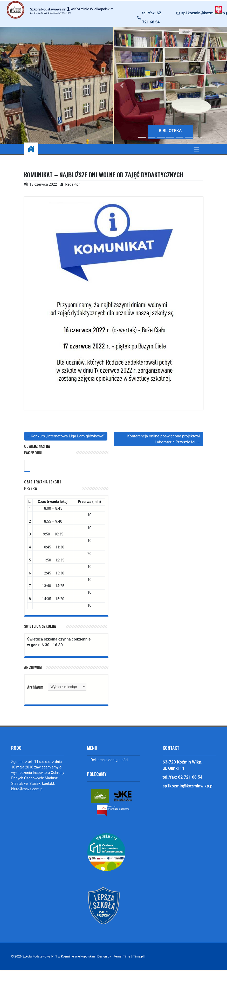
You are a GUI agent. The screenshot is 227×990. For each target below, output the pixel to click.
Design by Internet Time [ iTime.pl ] (123, 956)
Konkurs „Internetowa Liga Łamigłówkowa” (68, 436)
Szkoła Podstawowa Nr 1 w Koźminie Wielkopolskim (59, 956)
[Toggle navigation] (196, 149)
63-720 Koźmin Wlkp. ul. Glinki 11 (183, 765)
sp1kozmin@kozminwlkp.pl (188, 786)
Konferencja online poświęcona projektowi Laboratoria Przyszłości (163, 439)
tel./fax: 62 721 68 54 (151, 17)
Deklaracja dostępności (109, 760)
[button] (122, 85)
